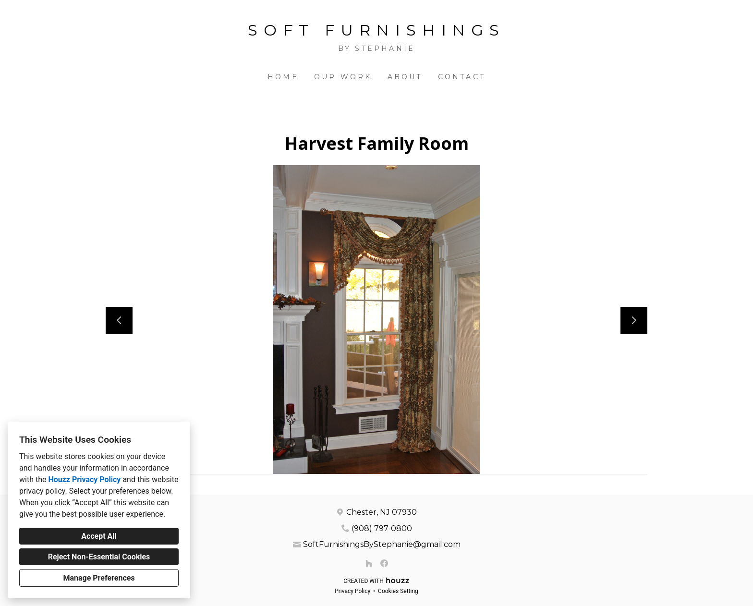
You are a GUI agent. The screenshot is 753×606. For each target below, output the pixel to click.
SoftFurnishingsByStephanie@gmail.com (382, 544)
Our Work (343, 77)
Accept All (99, 536)
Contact (462, 77)
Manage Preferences (98, 577)
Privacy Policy (352, 591)
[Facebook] (384, 563)
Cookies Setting (398, 591)
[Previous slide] (119, 320)
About (405, 77)
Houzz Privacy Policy (84, 479)
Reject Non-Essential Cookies (99, 556)
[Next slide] (633, 320)
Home (283, 77)
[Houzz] (369, 563)
